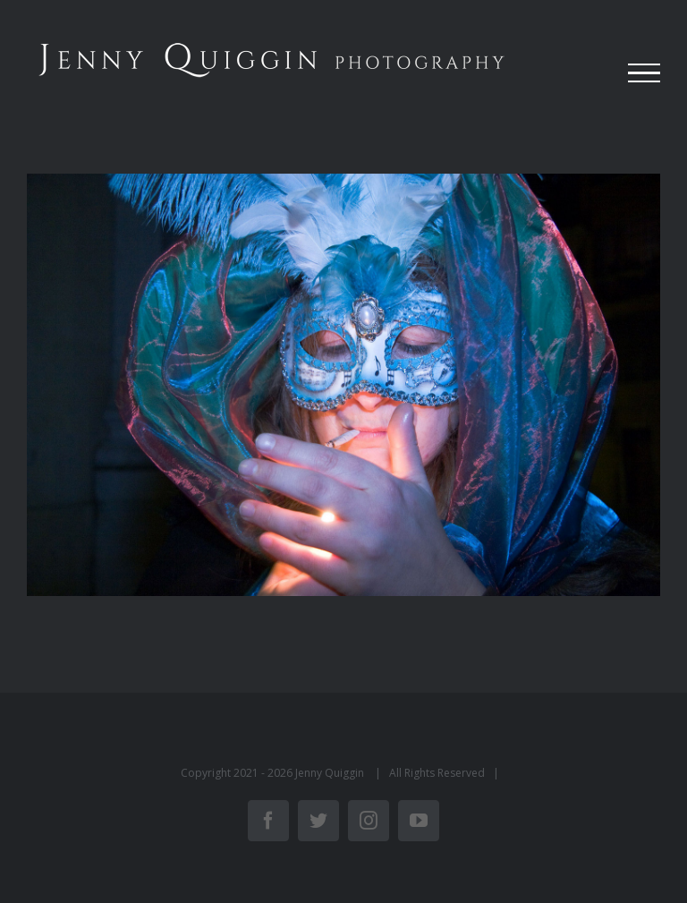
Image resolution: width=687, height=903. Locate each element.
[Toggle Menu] (644, 73)
